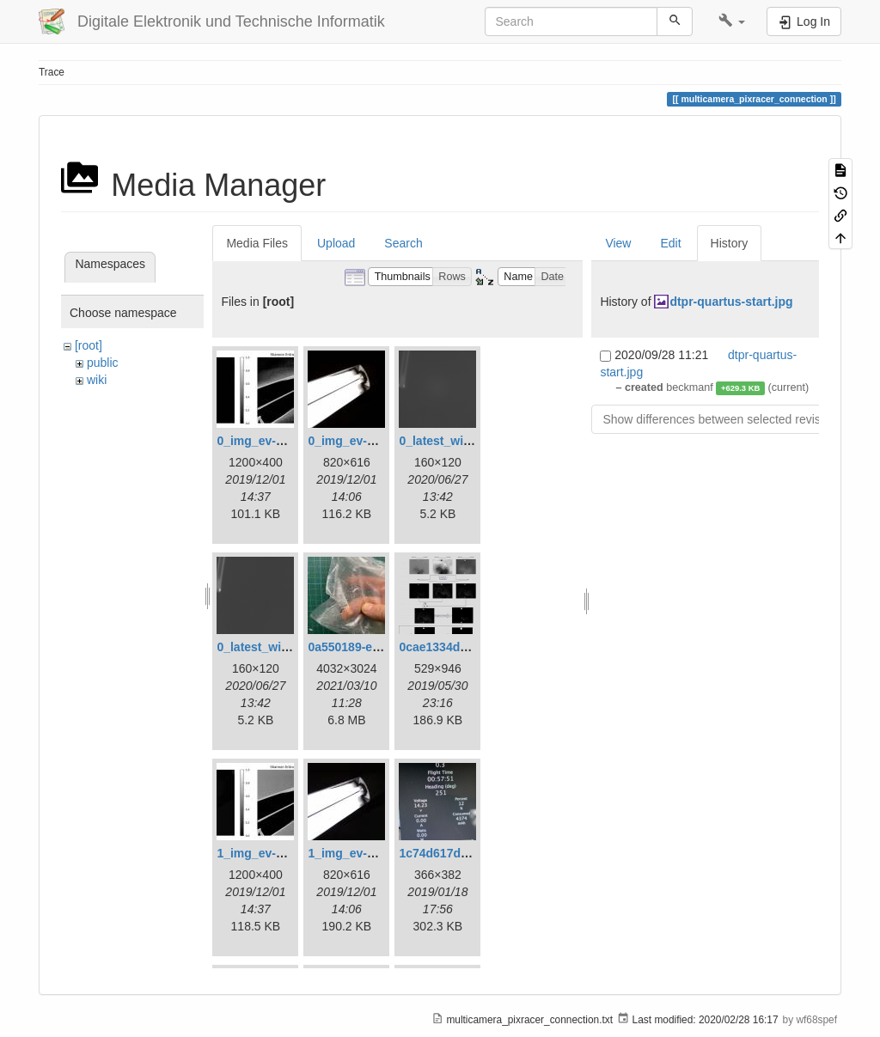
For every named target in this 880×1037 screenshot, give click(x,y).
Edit (670, 243)
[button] (732, 21)
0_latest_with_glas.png (464, 441)
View (618, 243)
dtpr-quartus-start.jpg (730, 301)
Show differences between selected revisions (722, 419)
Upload (336, 243)
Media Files (257, 243)
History (730, 243)
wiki (97, 380)
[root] (88, 345)
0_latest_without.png (276, 647)
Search (403, 243)
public (103, 362)
